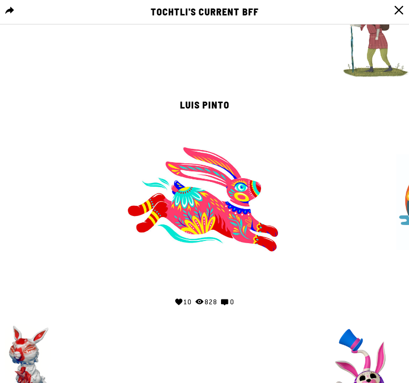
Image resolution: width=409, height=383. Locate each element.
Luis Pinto (205, 105)
